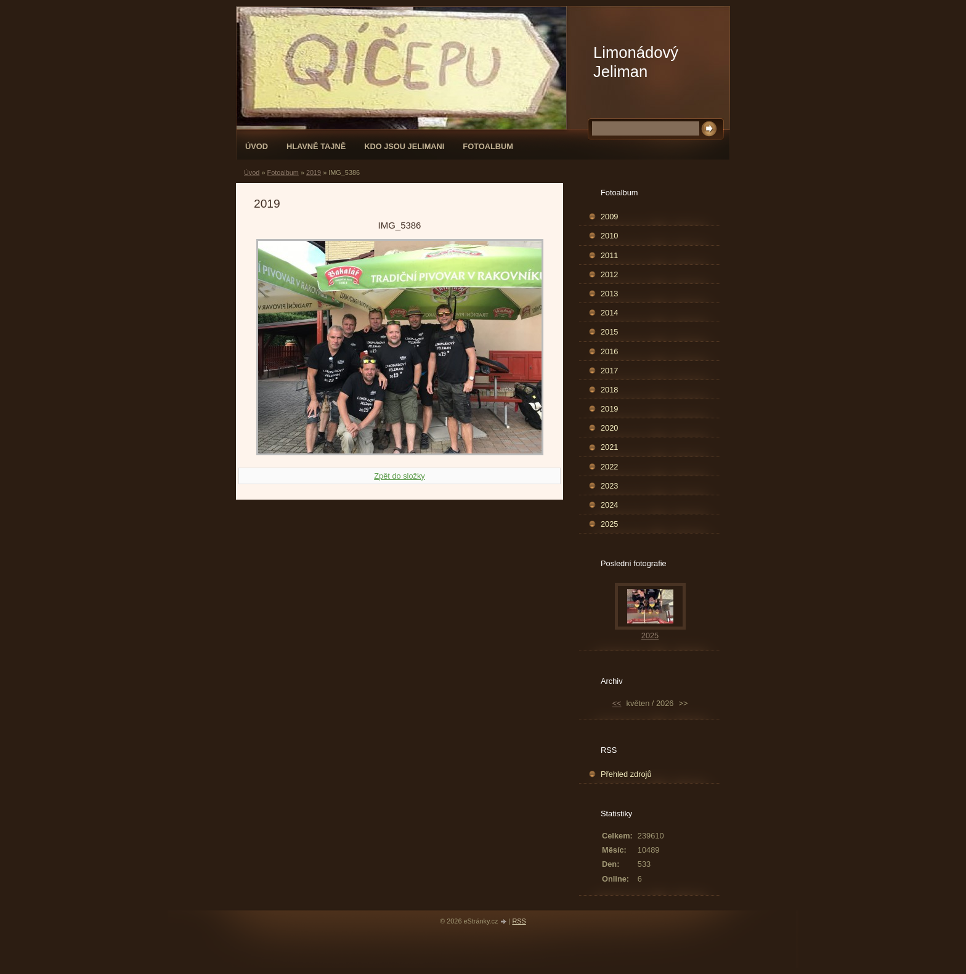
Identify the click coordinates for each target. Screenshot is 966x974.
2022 (609, 466)
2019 (313, 172)
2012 (609, 274)
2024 (609, 504)
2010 (609, 235)
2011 (609, 255)
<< (617, 703)
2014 (609, 312)
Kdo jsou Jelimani (404, 146)
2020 (609, 427)
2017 (609, 370)
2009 (609, 216)
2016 (609, 351)
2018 (609, 389)
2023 (609, 485)
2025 (609, 524)
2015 (609, 331)
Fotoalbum (488, 146)
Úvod (256, 146)
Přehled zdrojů (626, 774)
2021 (609, 447)
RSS (519, 921)
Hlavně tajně (316, 146)
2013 (609, 293)
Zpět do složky (399, 476)
